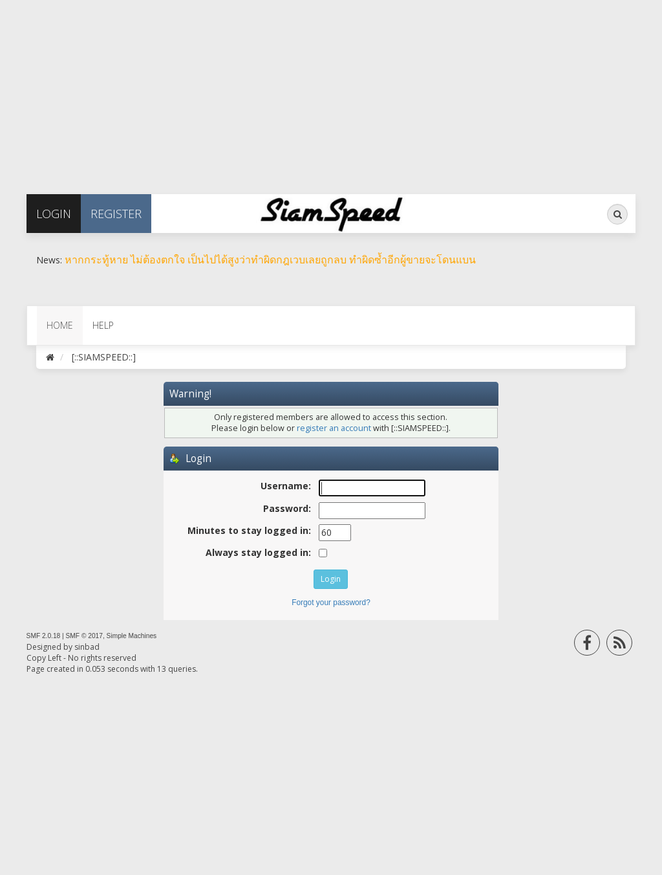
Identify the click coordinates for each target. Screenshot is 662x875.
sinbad (87, 646)
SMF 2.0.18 (44, 635)
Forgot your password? (331, 602)
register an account (334, 428)
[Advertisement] (331, 90)
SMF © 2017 (84, 635)
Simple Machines (132, 635)
